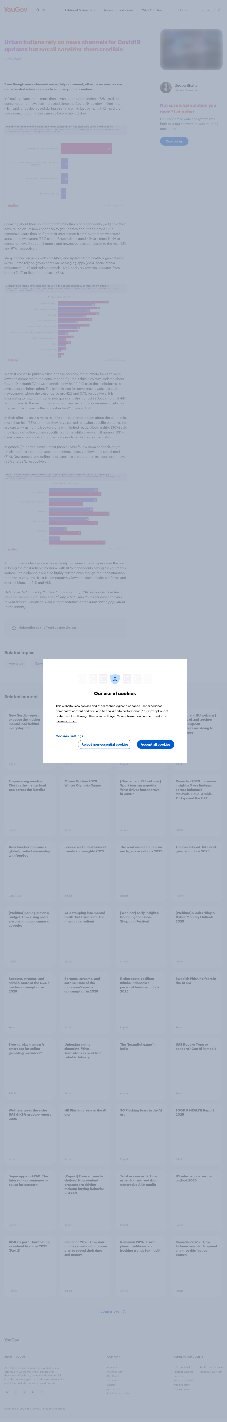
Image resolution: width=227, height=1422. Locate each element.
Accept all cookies (156, 744)
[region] (115, 711)
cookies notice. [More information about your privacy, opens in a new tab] (67, 720)
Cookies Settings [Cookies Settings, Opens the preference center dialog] (69, 736)
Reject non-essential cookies (105, 744)
